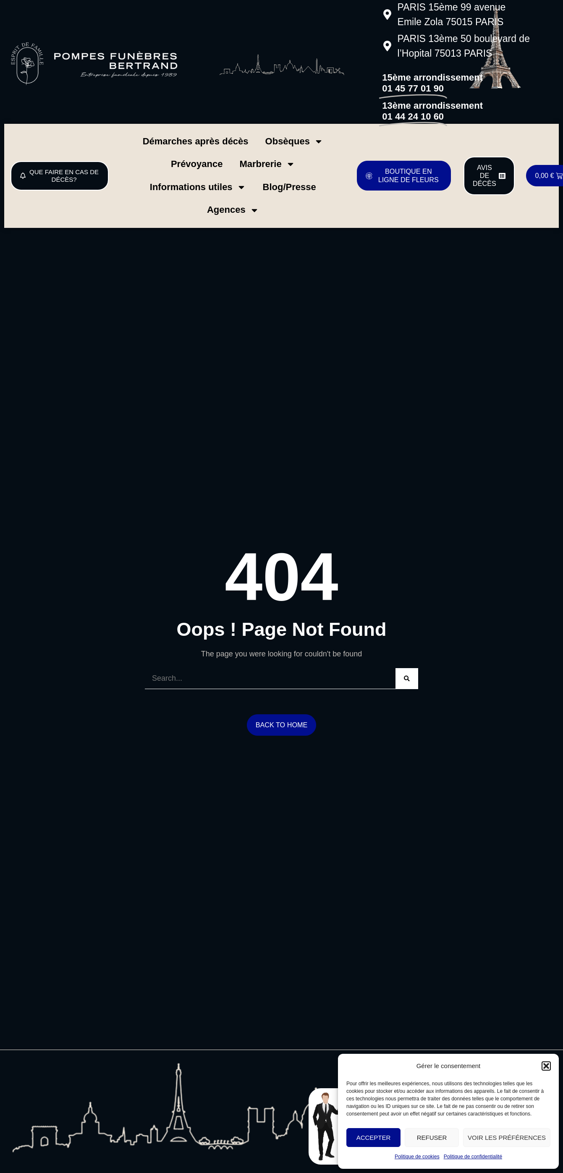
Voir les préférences (507, 1137)
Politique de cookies (417, 1157)
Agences (233, 210)
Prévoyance (197, 164)
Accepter (373, 1137)
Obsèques (294, 141)
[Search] (406, 678)
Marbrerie (267, 164)
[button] (546, 1066)
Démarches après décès (196, 141)
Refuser (432, 1137)
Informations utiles (198, 187)
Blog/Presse (289, 187)
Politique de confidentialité (473, 1157)
